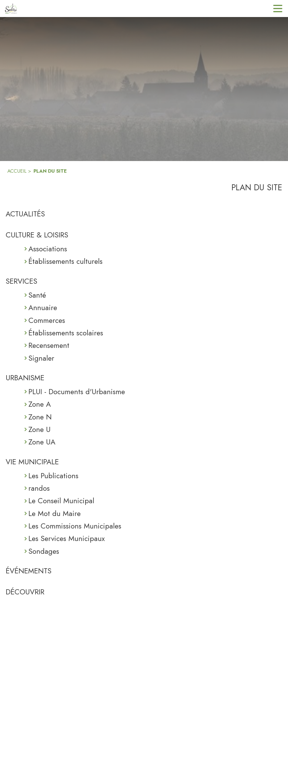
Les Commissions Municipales (74, 526)
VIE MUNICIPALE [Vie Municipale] (32, 462)
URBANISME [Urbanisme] (25, 378)
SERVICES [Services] (21, 281)
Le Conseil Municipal (61, 500)
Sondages (43, 551)
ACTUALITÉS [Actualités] (25, 214)
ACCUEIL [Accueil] (16, 171)
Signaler (41, 358)
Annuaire (42, 307)
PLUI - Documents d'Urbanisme (76, 391)
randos (39, 488)
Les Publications (53, 475)
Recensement (48, 345)
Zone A (39, 404)
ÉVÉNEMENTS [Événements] (28, 571)
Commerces (46, 320)
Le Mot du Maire (54, 513)
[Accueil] (11, 8)
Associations (47, 249)
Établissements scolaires (65, 333)
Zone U (39, 429)
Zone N (40, 417)
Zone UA (41, 442)
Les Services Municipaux (66, 538)
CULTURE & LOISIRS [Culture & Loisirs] (37, 235)
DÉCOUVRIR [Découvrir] (25, 592)
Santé (37, 295)
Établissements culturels (65, 261)
